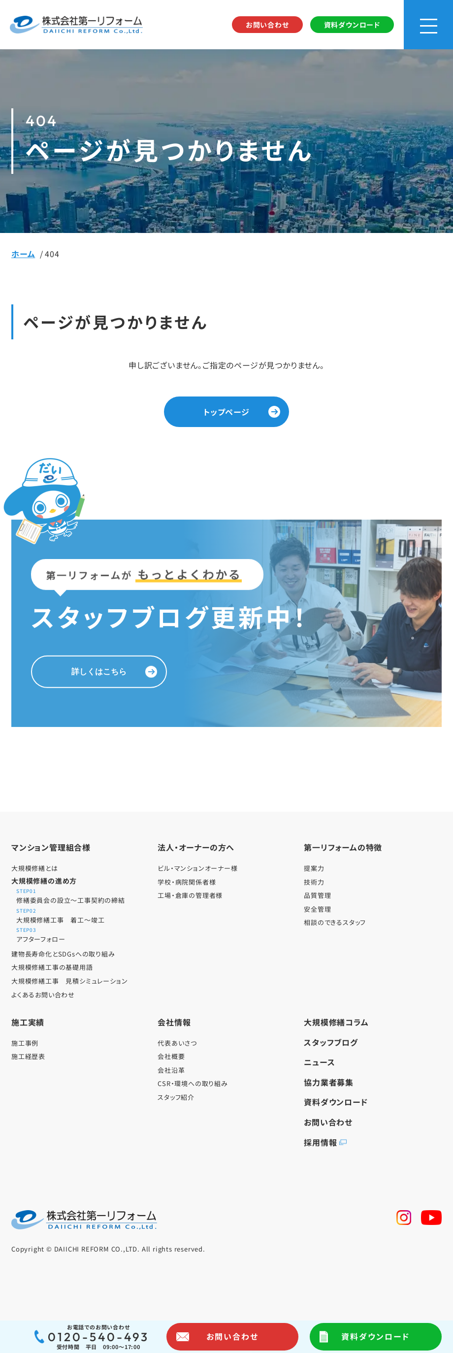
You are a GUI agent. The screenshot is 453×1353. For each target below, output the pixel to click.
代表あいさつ (177, 1043)
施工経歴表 (28, 1056)
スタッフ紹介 (176, 1097)
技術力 (314, 882)
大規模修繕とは (34, 868)
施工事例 (24, 1043)
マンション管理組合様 (51, 847)
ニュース (319, 1062)
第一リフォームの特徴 (343, 847)
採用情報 (320, 1142)
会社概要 (171, 1056)
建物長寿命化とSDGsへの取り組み (63, 953)
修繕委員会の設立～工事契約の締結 (82, 897)
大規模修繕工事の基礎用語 (52, 967)
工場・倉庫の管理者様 (190, 895)
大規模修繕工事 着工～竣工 (82, 916)
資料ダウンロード (352, 25)
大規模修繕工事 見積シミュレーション (69, 981)
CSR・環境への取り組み (193, 1083)
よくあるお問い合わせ (43, 994)
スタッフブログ (331, 1042)
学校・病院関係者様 (187, 882)
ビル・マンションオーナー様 (197, 868)
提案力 (314, 868)
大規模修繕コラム (336, 1022)
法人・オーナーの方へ (196, 847)
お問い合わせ (267, 25)
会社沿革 (171, 1070)
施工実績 (27, 1022)
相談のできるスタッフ (335, 922)
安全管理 (317, 909)
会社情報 (174, 1022)
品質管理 (317, 895)
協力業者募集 (329, 1082)
